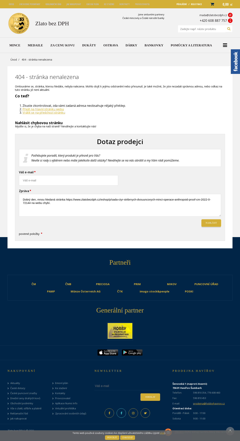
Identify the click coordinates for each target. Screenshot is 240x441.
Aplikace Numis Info (66, 403)
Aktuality (15, 383)
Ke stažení (61, 388)
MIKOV (172, 284)
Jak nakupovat (18, 418)
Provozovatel (62, 398)
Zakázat (127, 437)
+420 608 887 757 (213, 20)
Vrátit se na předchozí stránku (43, 112)
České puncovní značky (23, 393)
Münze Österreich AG (85, 291)
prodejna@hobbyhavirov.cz (209, 403)
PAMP (51, 291)
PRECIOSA (103, 284)
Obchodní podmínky (21, 403)
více (162, 433)
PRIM (137, 284)
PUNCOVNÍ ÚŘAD (206, 284)
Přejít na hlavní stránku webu (43, 109)
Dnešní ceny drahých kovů (25, 398)
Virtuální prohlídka (65, 408)
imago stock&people (154, 291)
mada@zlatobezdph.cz (213, 15)
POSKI (189, 291)
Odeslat (150, 397)
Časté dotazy (17, 388)
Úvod (13, 59)
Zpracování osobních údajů (70, 413)
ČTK (120, 291)
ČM (34, 284)
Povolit (112, 437)
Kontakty (60, 393)
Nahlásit (211, 223)
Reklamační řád (19, 413)
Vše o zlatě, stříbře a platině (25, 408)
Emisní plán (61, 383)
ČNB (68, 284)
